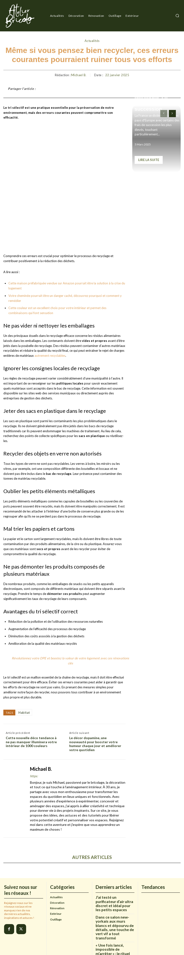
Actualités (92, 41)
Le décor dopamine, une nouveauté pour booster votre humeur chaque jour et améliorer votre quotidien (95, 698)
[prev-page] (163, 113)
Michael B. (78, 75)
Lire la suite (148, 160)
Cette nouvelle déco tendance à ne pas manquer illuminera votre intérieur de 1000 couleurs (31, 696)
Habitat (24, 666)
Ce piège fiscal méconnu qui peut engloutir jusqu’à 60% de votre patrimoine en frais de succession (156, 91)
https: (34, 730)
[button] (177, 15)
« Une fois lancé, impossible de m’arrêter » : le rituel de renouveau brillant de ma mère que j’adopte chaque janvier (115, 902)
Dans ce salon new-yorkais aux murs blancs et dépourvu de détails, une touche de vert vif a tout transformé (114, 881)
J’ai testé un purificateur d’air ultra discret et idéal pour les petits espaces (114, 862)
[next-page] (172, 113)
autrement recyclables (49, 310)
